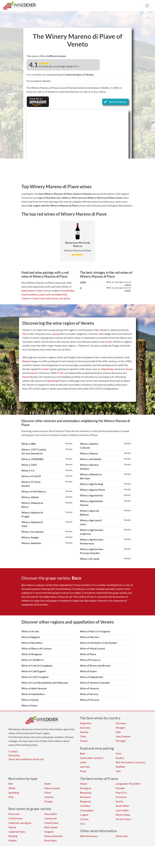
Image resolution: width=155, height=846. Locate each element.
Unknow (49, 796)
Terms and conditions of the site (26, 759)
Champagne (86, 810)
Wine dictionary (89, 836)
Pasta (83, 771)
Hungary (120, 727)
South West (122, 805)
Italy (96, 329)
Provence (121, 796)
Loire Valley (122, 810)
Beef (82, 753)
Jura (82, 823)
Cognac (84, 814)
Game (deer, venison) (91, 757)
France (84, 740)
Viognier (49, 831)
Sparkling (52, 380)
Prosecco (32, 372)
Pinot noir (14, 813)
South (108, 341)
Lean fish (85, 766)
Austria (84, 731)
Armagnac (85, 788)
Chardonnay (15, 818)
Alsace (83, 783)
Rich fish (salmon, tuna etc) (130, 762)
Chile (83, 736)
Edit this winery (115, 101)
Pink (10, 796)
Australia (85, 727)
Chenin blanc (51, 822)
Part (24, 333)
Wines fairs (122, 836)
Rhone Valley (123, 814)
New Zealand (123, 736)
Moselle (120, 788)
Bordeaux (85, 796)
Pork (118, 753)
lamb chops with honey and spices (51, 298)
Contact (13, 751)
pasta (30, 290)
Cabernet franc (16, 831)
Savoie (119, 801)
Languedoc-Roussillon (128, 783)
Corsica (84, 819)
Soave (129, 368)
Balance (26, 361)
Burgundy (85, 801)
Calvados (85, 805)
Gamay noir (50, 818)
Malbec (12, 840)
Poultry (120, 757)
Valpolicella (107, 368)
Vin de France (123, 819)
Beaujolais (85, 792)
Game (45, 368)
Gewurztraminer (53, 836)
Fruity (60, 372)
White (11, 788)
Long (55, 333)
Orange (48, 801)
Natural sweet (52, 788)
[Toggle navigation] (147, 5)
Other (47, 792)
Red (10, 783)
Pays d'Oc (121, 792)
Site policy (14, 755)
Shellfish (120, 766)
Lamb (83, 762)
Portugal (120, 740)
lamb (39, 290)
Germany (121, 723)
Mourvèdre (50, 813)
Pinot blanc (50, 840)
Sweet (25, 376)
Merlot (12, 827)
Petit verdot (51, 827)
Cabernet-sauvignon (20, 822)
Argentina (85, 723)
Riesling (12, 836)
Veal (118, 771)
